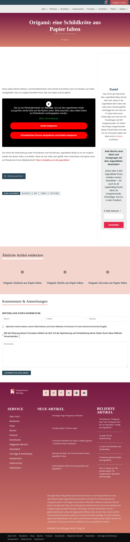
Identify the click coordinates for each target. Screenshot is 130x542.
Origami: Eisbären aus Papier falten (22, 283)
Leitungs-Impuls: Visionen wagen (64, 428)
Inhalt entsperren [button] (48, 126)
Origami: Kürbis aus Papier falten (65, 283)
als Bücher (118, 136)
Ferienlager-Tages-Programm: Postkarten (67, 415)
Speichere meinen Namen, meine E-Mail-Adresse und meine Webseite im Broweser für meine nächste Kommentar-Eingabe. (56, 326)
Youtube (54, 193)
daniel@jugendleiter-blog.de (70, 528)
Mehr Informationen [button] (48, 118)
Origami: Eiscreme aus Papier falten (107, 283)
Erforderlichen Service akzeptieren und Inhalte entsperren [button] (49, 135)
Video (43, 193)
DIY (35, 193)
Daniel (113, 89)
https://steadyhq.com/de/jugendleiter (52, 160)
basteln (26, 193)
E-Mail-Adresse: (111, 211)
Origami (65, 40)
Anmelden (113, 225)
